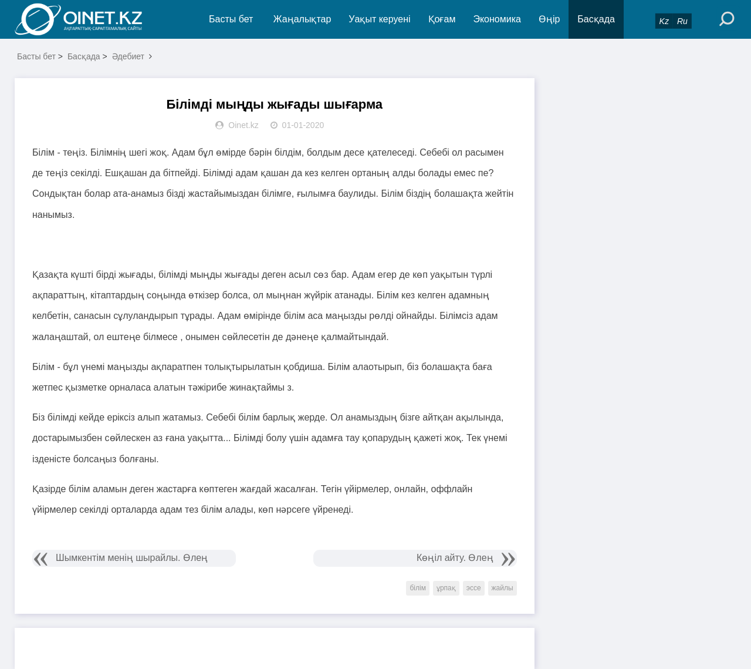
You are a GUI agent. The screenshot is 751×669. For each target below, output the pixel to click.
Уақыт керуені (379, 19)
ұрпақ (446, 588)
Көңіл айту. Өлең (455, 558)
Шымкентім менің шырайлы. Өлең (132, 558)
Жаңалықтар (302, 19)
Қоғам (442, 19)
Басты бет (231, 19)
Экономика (497, 19)
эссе (473, 588)
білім (417, 588)
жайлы (502, 588)
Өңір (549, 19)
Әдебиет (128, 56)
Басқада (596, 19)
